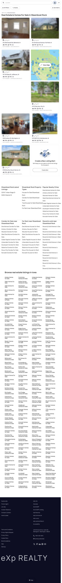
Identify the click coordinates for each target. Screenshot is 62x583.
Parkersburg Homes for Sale (50, 320)
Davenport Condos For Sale (10, 245)
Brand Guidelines (5, 541)
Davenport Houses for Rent (30, 245)
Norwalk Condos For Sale (9, 253)
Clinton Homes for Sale (9, 456)
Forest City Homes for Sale (23, 388)
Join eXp (3, 506)
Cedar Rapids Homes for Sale (52, 203)
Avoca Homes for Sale (10, 337)
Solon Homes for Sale (50, 384)
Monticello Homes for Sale (36, 427)
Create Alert (45, 170)
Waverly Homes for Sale (50, 461)
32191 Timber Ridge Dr (8, 192)
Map (31, 580)
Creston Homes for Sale (9, 486)
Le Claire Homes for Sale (37, 346)
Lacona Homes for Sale (36, 329)
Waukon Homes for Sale (50, 456)
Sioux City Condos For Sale (9, 250)
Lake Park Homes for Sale (37, 333)
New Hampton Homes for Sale (36, 461)
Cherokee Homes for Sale (10, 439)
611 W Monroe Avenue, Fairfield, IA (42, 42)
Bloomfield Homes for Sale (9, 363)
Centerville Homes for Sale (9, 427)
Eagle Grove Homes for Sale (23, 329)
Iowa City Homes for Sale (37, 286)
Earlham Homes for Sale (23, 333)
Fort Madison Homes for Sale (23, 397)
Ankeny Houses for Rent (29, 229)
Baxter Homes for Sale (9, 341)
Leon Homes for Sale (36, 354)
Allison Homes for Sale (9, 303)
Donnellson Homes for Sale (23, 320)
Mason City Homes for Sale (36, 388)
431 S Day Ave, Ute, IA (38, 106)
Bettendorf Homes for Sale (9, 358)
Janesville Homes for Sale (36, 295)
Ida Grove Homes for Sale (23, 482)
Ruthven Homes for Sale (50, 354)
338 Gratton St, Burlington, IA (11, 138)
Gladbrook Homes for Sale (23, 405)
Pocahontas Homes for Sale (50, 337)
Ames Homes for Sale (10, 312)
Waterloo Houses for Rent (30, 247)
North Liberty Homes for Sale (36, 482)
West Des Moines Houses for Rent (31, 235)
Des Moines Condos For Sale (10, 226)
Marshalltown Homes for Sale (36, 384)
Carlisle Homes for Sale (9, 401)
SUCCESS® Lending (38, 509)
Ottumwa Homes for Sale (51, 312)
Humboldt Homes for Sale (23, 474)
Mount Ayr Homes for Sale (36, 435)
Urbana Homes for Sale (50, 422)
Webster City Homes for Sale (50, 465)
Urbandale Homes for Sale (51, 206)
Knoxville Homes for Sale (37, 320)
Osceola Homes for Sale (50, 303)
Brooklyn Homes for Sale (9, 384)
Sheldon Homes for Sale (50, 363)
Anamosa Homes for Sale (10, 316)
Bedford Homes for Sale (9, 346)
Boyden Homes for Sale (9, 380)
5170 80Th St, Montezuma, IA (40, 138)
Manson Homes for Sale (36, 376)
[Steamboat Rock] (11, 13)
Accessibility (36, 524)
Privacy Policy (4, 535)
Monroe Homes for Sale (36, 418)
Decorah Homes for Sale (23, 299)
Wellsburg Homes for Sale (50, 469)
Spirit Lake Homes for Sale (50, 393)
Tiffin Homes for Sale (50, 410)
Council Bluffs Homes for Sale (9, 478)
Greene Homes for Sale (22, 414)
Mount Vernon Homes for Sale (36, 444)
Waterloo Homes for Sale (50, 211)
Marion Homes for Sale (36, 380)
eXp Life (35, 501)
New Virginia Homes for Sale (36, 474)
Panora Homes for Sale (50, 316)
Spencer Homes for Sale (50, 388)
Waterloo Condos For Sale (9, 247)
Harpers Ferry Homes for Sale (23, 456)
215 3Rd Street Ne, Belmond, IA (12, 42)
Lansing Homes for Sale (36, 337)
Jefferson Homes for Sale (37, 299)
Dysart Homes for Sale (22, 324)
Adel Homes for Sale (9, 286)
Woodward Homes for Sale (50, 486)
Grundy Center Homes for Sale (23, 431)
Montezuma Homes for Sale (36, 422)
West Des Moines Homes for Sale (51, 474)
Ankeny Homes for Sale (50, 193)
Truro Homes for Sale (50, 418)
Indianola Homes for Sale (37, 277)
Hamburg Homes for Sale (23, 444)
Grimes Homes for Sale (22, 418)
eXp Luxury (36, 518)
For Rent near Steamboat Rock (31, 208)
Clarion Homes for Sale (9, 448)
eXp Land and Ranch (38, 521)
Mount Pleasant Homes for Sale (37, 439)
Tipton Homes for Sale (50, 414)
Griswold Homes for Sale (23, 427)
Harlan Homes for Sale (22, 452)
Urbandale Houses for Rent (30, 242)
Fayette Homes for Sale (22, 384)
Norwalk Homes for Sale (50, 216)
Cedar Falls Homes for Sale (9, 414)
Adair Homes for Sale (9, 282)
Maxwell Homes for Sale (36, 393)
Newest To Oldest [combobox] (16, 7)
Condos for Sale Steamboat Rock (30, 199)
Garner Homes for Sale (22, 401)
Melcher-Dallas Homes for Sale (36, 401)
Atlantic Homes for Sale (9, 329)
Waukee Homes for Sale (50, 195)
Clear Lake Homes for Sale (9, 452)
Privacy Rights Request (7, 532)
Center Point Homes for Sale (9, 422)
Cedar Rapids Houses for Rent (31, 239)
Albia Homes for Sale (9, 295)
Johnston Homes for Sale (37, 307)
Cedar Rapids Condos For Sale (10, 239)
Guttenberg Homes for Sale (23, 439)
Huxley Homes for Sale (22, 478)
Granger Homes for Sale (23, 410)
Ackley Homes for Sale (9, 277)
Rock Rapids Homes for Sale (50, 350)
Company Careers (6, 512)
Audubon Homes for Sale (10, 333)
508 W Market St (6, 195)
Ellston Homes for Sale (22, 354)
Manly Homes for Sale (37, 367)
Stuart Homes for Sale (51, 401)
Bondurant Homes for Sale (9, 371)
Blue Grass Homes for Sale (9, 367)
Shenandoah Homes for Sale (50, 367)
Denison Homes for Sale (23, 303)
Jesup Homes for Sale (37, 303)
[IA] (5, 13)
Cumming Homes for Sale (23, 277)
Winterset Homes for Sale (50, 482)
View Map (45, 65)
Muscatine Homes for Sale (36, 448)
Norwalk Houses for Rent (30, 253)
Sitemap (3, 546)
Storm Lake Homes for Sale (50, 397)
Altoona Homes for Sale (9, 307)
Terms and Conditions (7, 529)
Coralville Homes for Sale (10, 469)
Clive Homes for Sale (9, 461)
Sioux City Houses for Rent (30, 250)
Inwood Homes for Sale (36, 282)
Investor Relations (6, 509)
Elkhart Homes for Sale (22, 350)
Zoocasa (35, 504)
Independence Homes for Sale (23, 486)
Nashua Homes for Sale (36, 452)
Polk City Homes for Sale (50, 341)
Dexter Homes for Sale (22, 316)
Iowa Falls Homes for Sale (37, 290)
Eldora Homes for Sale (23, 337)
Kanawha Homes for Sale (37, 312)
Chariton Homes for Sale (10, 431)
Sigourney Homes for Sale (50, 371)
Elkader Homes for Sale (22, 346)
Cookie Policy (4, 538)
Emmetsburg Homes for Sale (23, 363)
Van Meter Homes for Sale (50, 431)
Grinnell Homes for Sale (23, 422)
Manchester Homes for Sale (36, 363)
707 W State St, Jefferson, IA (11, 74)
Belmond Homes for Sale (10, 354)
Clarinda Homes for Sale (9, 444)
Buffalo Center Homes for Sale (9, 388)
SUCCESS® (36, 506)
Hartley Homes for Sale (22, 461)
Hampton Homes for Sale (23, 448)
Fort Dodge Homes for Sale (23, 393)
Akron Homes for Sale (10, 290)
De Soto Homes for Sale (23, 290)
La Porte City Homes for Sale (36, 324)
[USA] (2, 13)
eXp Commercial (37, 515)
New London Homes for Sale (36, 469)
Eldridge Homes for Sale (23, 341)
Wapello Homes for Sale (50, 444)
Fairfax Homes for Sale (22, 376)
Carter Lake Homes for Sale (9, 410)
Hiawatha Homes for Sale (23, 465)
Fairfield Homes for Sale (23, 380)
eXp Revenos (36, 512)
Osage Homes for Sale (51, 299)
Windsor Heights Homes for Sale (51, 478)
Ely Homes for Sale (22, 358)
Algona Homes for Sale (9, 299)
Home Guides (4, 515)
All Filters (5, 7)
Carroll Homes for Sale (9, 405)
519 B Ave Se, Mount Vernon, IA (11, 170)
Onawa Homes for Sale (50, 290)
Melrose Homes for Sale (36, 405)
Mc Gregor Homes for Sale (36, 397)
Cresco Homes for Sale (9, 482)
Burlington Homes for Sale (9, 393)
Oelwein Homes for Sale (50, 277)
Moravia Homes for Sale (36, 431)
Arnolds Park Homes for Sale (9, 324)
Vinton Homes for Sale (50, 439)
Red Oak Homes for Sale (50, 346)
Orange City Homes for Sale (50, 295)
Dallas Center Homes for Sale (23, 282)
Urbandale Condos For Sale (10, 242)
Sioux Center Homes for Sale (50, 376)
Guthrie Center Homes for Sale (23, 435)
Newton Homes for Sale (36, 478)
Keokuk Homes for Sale (36, 316)
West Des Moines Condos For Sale (10, 235)
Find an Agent (4, 504)
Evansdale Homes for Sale (23, 371)
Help (2, 543)
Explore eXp (4, 501)
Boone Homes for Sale (10, 376)
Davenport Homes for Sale (51, 208)
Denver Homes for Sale (22, 307)
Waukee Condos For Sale (9, 232)
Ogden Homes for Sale (50, 282)
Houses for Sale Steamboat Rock (30, 194)
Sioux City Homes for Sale (51, 214)
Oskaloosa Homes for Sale (50, 307)
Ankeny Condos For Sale (9, 229)
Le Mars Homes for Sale (36, 350)
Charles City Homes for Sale (9, 435)
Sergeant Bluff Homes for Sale (50, 358)
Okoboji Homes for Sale (50, 286)
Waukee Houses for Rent (30, 232)
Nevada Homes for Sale (36, 456)
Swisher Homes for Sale (50, 405)
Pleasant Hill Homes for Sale (50, 333)
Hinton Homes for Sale (22, 469)
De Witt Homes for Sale (22, 295)
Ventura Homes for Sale (50, 435)
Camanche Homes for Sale (9, 397)
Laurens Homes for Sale (36, 341)
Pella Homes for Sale (50, 324)
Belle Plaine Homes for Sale (9, 350)
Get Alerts (56, 7)
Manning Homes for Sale (37, 371)
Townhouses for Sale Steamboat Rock (32, 204)
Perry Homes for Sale (50, 329)
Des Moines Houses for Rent (31, 226)
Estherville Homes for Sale (23, 367)
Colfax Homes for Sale (10, 465)
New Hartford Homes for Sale (36, 465)
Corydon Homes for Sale (9, 474)
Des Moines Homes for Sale (51, 190)
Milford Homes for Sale (36, 410)
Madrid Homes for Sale (36, 358)
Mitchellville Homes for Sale (36, 414)
